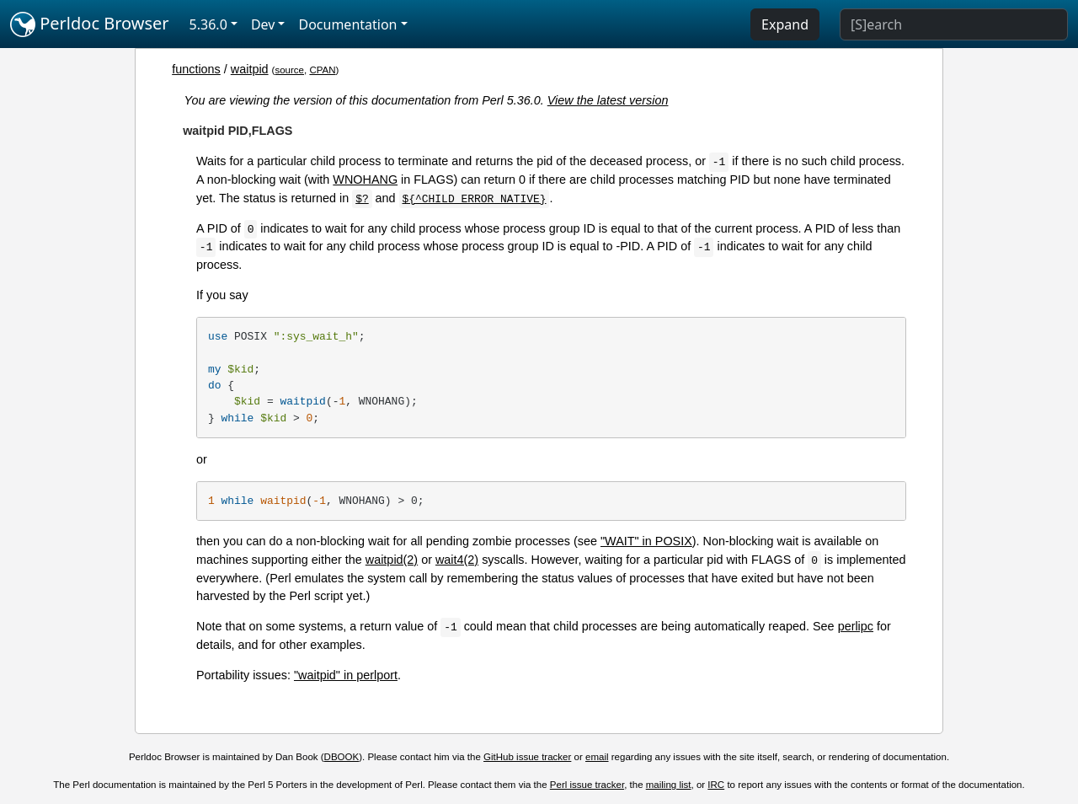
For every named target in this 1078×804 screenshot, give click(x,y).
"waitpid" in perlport (346, 675)
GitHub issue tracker (527, 757)
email (597, 757)
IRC (715, 785)
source (289, 70)
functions (196, 69)
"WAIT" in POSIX (646, 541)
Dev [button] (263, 24)
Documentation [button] (347, 24)
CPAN (322, 70)
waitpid (250, 69)
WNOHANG (365, 179)
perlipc (855, 626)
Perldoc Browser (89, 24)
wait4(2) (456, 559)
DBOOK (342, 757)
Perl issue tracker (587, 785)
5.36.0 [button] (208, 24)
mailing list (668, 785)
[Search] (954, 24)
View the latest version (608, 100)
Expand (784, 24)
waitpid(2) (392, 559)
